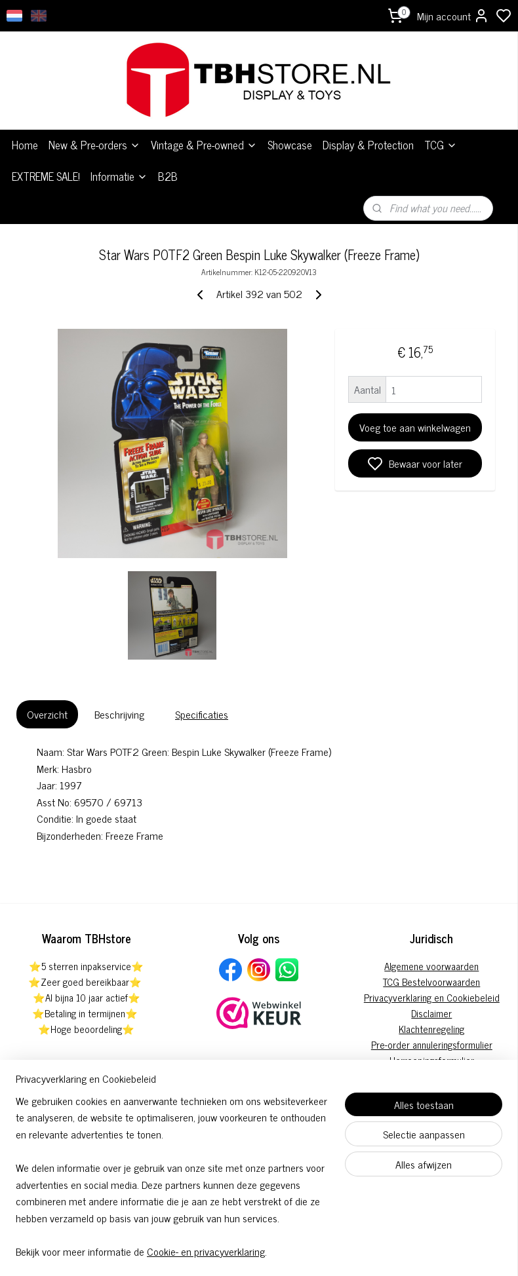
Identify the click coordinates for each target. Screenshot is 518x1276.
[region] (172, 1184)
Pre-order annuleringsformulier (431, 1016)
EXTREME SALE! (46, 149)
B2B (168, 149)
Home (25, 117)
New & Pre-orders (94, 117)
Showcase (290, 117)
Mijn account (453, 15)
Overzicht (47, 686)
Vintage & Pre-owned (204, 117)
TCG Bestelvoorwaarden (431, 953)
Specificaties (201, 686)
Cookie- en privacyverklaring (206, 1251)
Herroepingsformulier (431, 1032)
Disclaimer (431, 985)
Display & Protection (368, 117)
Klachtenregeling (431, 1000)
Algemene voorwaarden (431, 937)
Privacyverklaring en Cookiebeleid (432, 969)
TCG (440, 117)
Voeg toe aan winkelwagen (415, 399)
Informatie (119, 149)
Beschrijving (119, 686)
